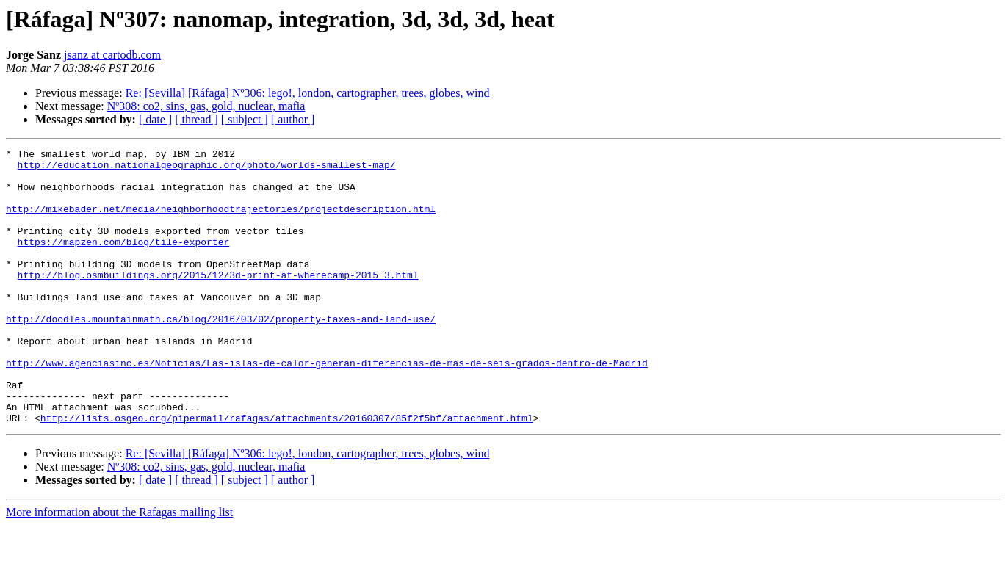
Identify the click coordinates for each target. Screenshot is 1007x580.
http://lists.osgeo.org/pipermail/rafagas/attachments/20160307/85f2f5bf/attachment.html (286, 472)
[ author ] (293, 119)
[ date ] (155, 119)
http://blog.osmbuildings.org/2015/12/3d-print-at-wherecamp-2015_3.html (218, 301)
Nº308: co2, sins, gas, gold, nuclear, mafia (206, 106)
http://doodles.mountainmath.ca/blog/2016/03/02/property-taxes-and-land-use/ (221, 353)
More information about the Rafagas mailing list (119, 567)
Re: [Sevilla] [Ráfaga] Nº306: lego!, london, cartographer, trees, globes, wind (308, 93)
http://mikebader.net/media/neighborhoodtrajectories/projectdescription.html (221, 221)
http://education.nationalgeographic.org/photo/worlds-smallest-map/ (207, 168)
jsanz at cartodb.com (112, 54)
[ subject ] (244, 119)
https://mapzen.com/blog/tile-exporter (124, 261)
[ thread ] (196, 119)
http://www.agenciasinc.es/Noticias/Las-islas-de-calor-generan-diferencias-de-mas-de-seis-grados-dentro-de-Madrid (327, 406)
